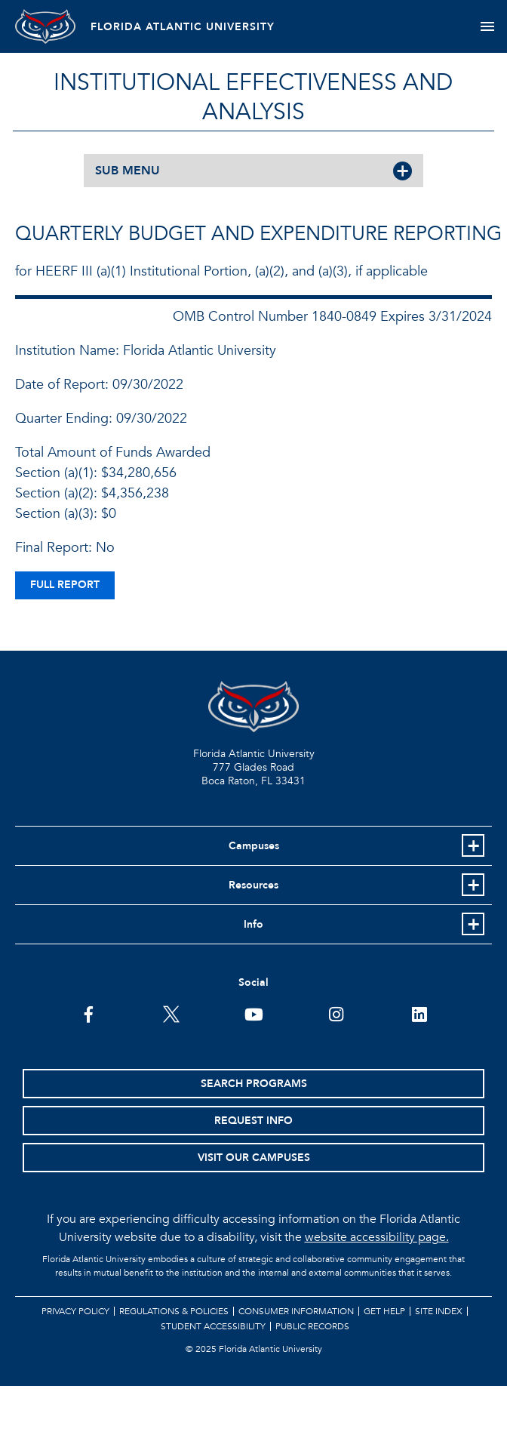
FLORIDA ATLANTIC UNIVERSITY (183, 27)
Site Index (438, 1311)
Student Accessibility (213, 1326)
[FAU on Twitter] (170, 1013)
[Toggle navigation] (487, 26)
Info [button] (253, 924)
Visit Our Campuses (254, 1157)
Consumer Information (296, 1311)
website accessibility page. (377, 1237)
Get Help (384, 1311)
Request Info (253, 1120)
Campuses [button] (254, 846)
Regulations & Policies (174, 1311)
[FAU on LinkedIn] (419, 1013)
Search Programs (254, 1083)
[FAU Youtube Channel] (253, 1013)
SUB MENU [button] (127, 170)
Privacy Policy (75, 1311)
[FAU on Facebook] (88, 1013)
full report (65, 584)
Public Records (312, 1326)
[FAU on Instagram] (336, 1013)
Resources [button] (253, 885)
